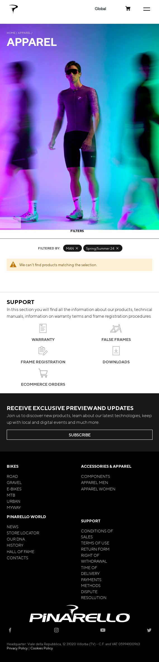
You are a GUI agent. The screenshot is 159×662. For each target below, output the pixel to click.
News (12, 526)
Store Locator (23, 532)
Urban (13, 501)
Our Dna (16, 538)
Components (95, 476)
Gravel (14, 482)
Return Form (95, 548)
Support (90, 520)
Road (12, 476)
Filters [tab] (77, 230)
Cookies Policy (41, 648)
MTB (11, 494)
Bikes (12, 466)
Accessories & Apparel (106, 466)
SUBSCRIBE (80, 434)
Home (11, 32)
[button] (100, 8)
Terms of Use (95, 542)
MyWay (14, 507)
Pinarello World (26, 516)
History (15, 545)
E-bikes (14, 488)
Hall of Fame (20, 551)
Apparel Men (94, 482)
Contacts (17, 557)
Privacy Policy (17, 648)
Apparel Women (98, 488)
